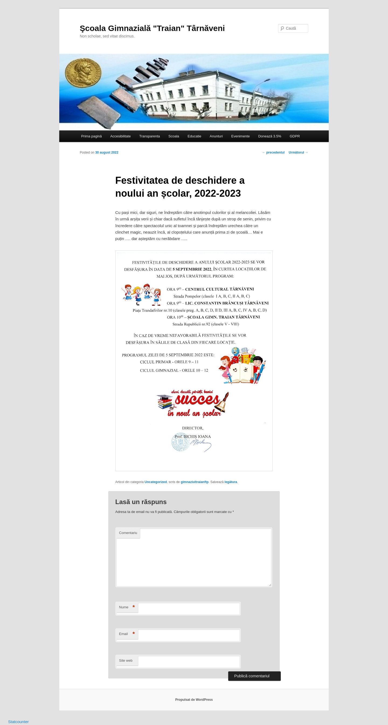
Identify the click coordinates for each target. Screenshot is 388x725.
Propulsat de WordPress (194, 700)
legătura (230, 482)
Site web (126, 660)
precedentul (273, 152)
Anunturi (216, 136)
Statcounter (18, 721)
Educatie (194, 136)
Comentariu (128, 533)
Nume (127, 607)
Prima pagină (91, 136)
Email (127, 634)
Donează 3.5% (269, 136)
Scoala (173, 136)
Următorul (298, 152)
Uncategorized (156, 482)
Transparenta (149, 136)
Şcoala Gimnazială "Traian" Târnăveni (152, 28)
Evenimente (240, 136)
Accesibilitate (120, 136)
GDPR (295, 136)
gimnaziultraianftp (195, 482)
